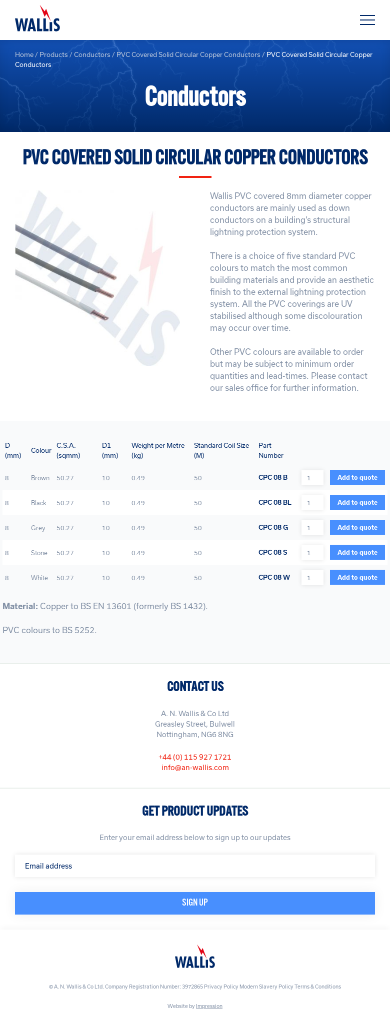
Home (24, 54)
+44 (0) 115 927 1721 (195, 757)
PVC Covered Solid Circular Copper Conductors (188, 54)
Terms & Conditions (317, 987)
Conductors (92, 54)
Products (54, 54)
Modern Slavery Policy (267, 987)
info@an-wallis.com (195, 767)
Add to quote (358, 477)
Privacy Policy (221, 987)
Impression (209, 1006)
